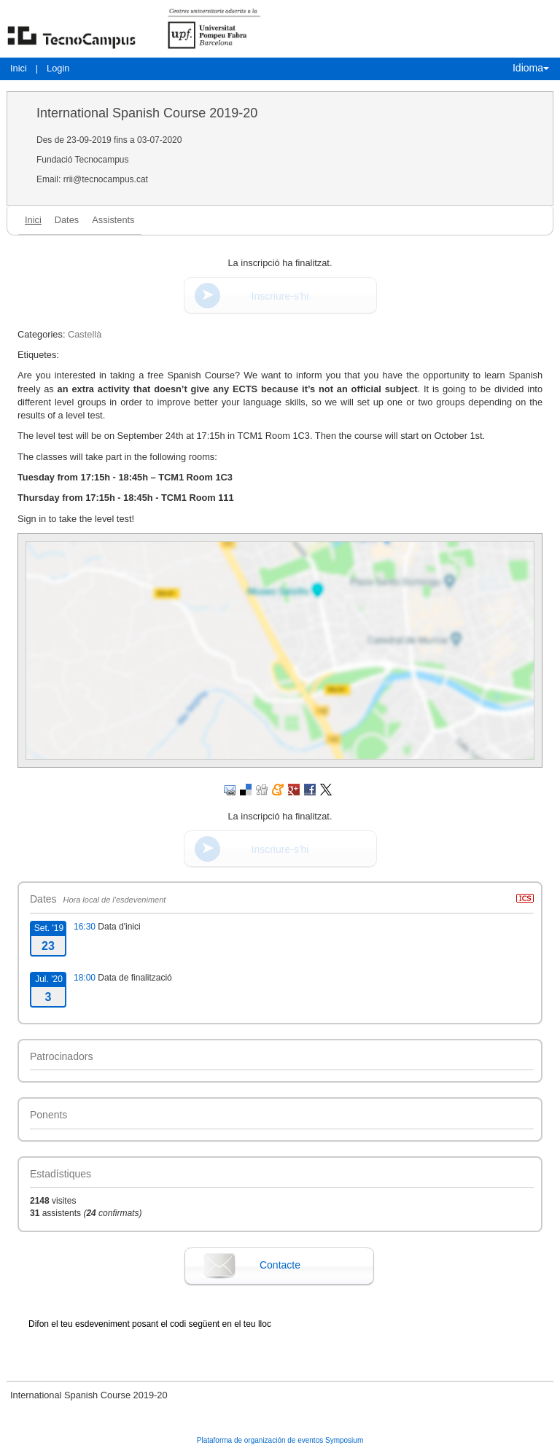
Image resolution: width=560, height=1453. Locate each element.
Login (58, 68)
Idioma (531, 68)
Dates (67, 219)
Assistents (113, 219)
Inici (18, 68)
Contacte (280, 1265)
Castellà (84, 334)
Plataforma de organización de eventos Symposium (280, 1440)
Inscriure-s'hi (280, 296)
